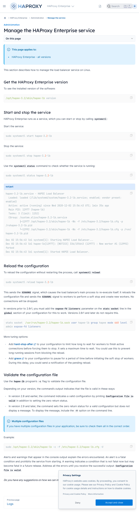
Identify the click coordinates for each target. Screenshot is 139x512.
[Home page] (26, 6)
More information (96, 494)
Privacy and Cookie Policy (74, 494)
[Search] (119, 6)
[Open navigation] (4, 6)
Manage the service (56, 18)
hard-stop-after (25, 344)
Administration (37, 18)
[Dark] (135, 6)
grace (19, 358)
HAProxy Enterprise (18, 18)
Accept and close (114, 502)
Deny (77, 502)
